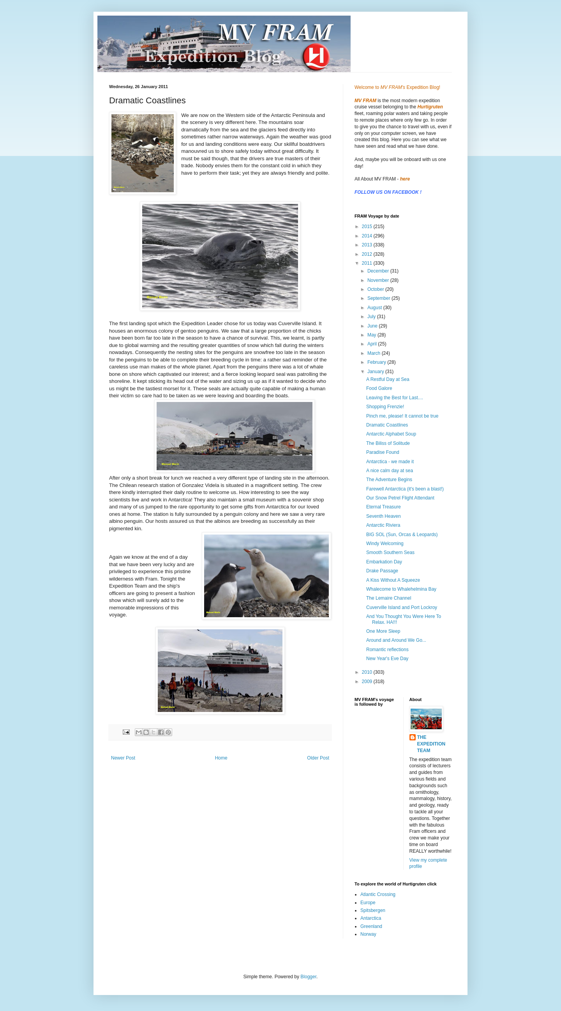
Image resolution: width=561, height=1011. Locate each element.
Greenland (371, 926)
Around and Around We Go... (396, 640)
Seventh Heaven (383, 516)
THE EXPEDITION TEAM (431, 744)
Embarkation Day (384, 562)
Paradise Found (382, 452)
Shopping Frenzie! (385, 406)
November (378, 280)
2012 (368, 254)
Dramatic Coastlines (387, 425)
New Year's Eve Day (387, 658)
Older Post (318, 758)
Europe (368, 902)
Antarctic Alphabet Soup (391, 434)
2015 (368, 226)
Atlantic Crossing (377, 894)
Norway (368, 934)
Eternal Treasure (383, 507)
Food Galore (379, 388)
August (375, 307)
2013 (368, 245)
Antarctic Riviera (383, 525)
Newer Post (123, 758)
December (378, 271)
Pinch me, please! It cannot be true (402, 416)
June (373, 326)
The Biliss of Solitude (388, 443)
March (374, 353)
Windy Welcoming (385, 543)
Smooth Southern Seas (390, 552)
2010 (368, 672)
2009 (368, 681)
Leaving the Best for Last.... (394, 397)
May (372, 335)
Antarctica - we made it (390, 461)
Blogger (308, 976)
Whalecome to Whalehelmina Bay (401, 589)
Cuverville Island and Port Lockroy (401, 607)
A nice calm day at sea (389, 470)
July (372, 316)
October (376, 289)
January (376, 371)
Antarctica (370, 918)
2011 (368, 263)
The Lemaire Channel (388, 598)
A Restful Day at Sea (387, 379)
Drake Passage (382, 571)
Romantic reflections (387, 649)
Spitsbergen (372, 910)
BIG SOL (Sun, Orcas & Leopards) (402, 534)
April (372, 344)
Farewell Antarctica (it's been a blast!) (405, 489)
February (377, 362)
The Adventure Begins (389, 479)
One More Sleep (383, 631)
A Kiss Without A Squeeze (393, 580)
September (379, 298)
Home (221, 758)
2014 (368, 236)
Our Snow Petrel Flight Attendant (400, 498)
